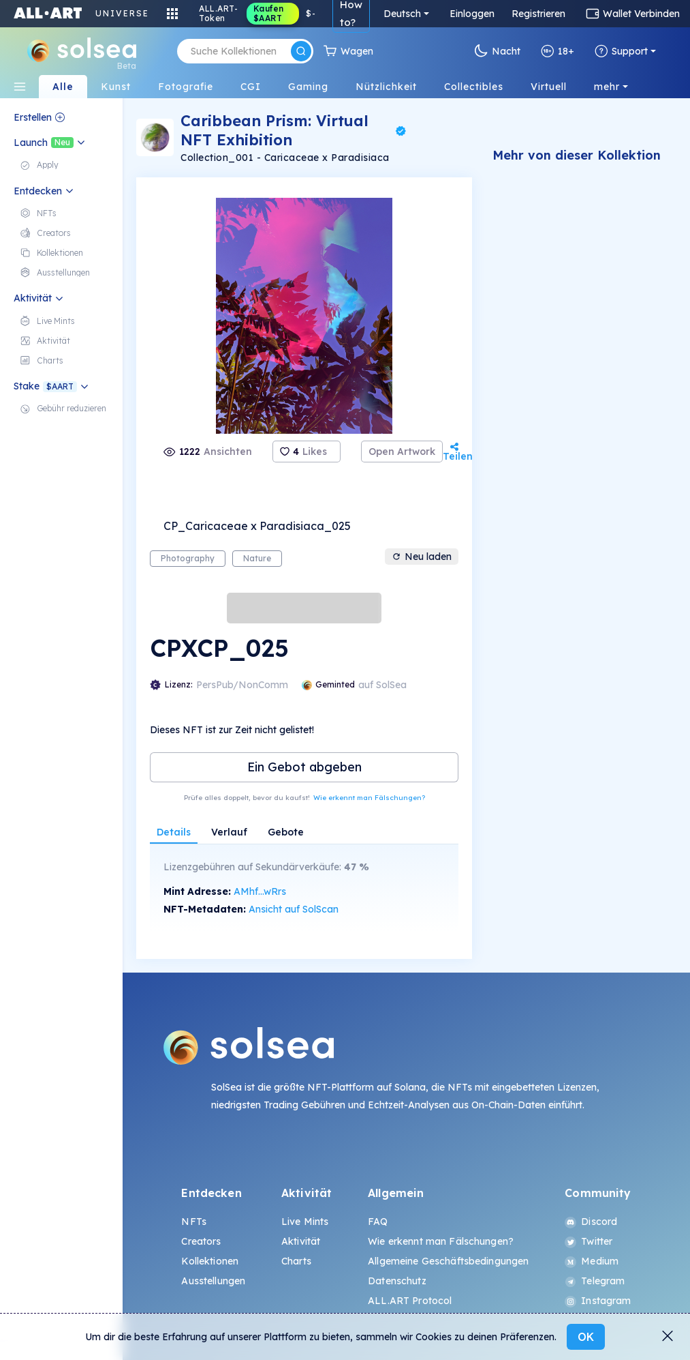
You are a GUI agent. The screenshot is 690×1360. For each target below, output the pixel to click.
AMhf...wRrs (260, 891)
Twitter (588, 1241)
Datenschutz (397, 1281)
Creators (201, 1241)
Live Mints (304, 1221)
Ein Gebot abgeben (304, 767)
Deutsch (402, 14)
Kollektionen (209, 1261)
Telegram (595, 1281)
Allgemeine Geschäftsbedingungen (448, 1261)
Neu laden (422, 556)
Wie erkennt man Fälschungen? (369, 797)
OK (586, 1337)
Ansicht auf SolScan (294, 909)
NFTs (193, 1221)
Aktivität (300, 1241)
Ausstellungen (213, 1281)
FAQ (378, 1221)
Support (621, 51)
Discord (591, 1221)
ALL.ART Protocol (410, 1301)
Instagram (598, 1300)
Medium (591, 1261)
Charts (296, 1261)
